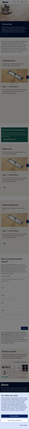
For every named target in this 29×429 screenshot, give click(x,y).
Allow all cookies (14, 416)
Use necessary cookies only (14, 420)
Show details (23, 425)
